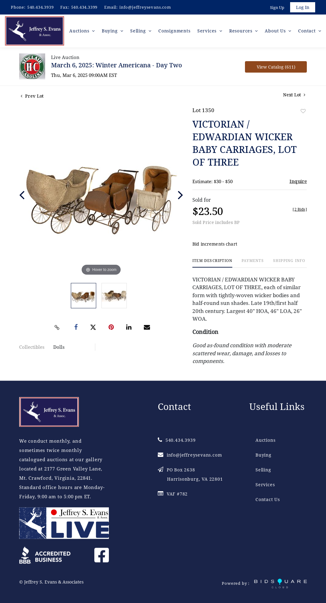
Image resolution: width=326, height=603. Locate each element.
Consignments (174, 31)
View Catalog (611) (276, 67)
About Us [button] (276, 31)
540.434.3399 (84, 7)
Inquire (298, 181)
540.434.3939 (40, 7)
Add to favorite (303, 111)
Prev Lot (32, 96)
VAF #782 (173, 494)
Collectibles (32, 347)
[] (300, 209)
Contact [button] (307, 31)
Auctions (265, 440)
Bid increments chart (214, 244)
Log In (302, 7)
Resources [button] (241, 31)
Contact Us (267, 499)
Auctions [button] (80, 31)
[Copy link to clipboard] (57, 327)
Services (265, 484)
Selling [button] (138, 31)
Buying (263, 455)
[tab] (212, 263)
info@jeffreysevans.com (145, 7)
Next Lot (294, 94)
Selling (263, 470)
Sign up (277, 7)
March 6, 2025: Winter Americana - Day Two (116, 65)
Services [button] (207, 31)
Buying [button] (110, 31)
